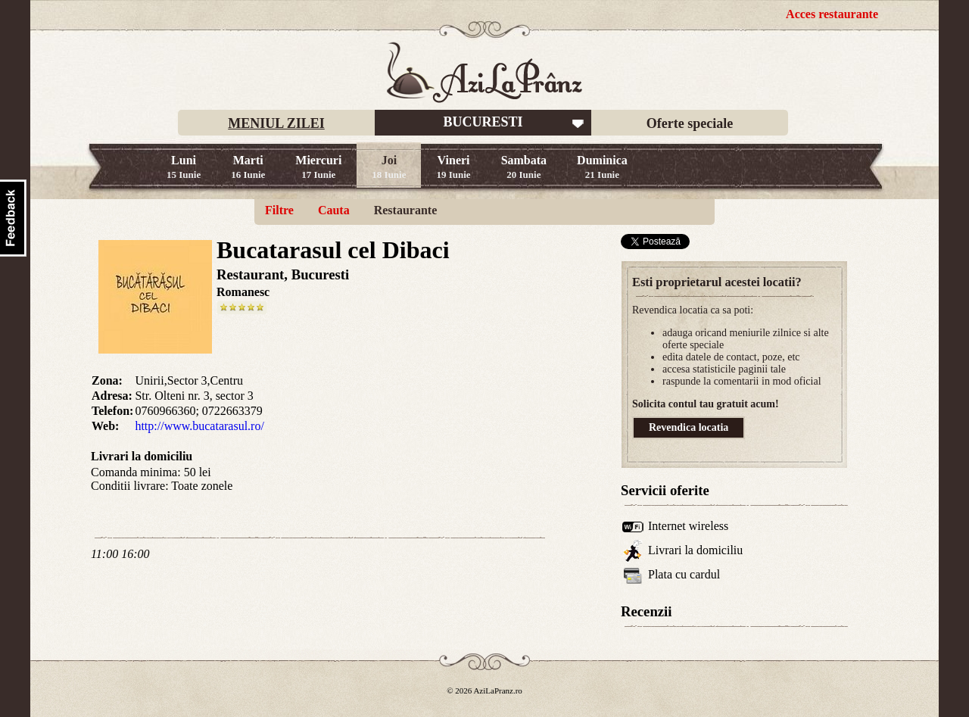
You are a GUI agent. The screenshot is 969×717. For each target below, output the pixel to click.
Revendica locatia (688, 427)
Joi (389, 167)
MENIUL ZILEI (276, 123)
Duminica (602, 167)
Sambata (524, 167)
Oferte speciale (690, 123)
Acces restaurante (832, 14)
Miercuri (318, 167)
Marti (248, 167)
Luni (184, 167)
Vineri (453, 167)
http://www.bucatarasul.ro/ (199, 425)
